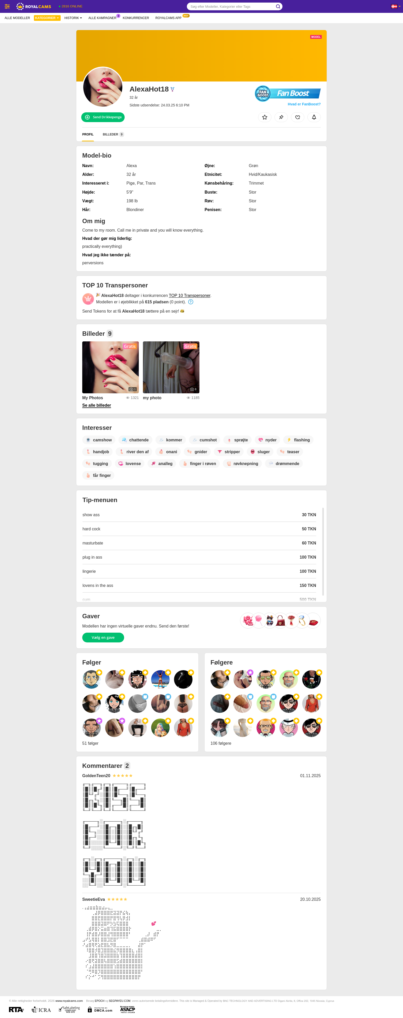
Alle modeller (17, 18)
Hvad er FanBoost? (304, 104)
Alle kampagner (103, 17)
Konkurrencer (136, 18)
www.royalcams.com (69, 1000)
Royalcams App (169, 17)
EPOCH (99, 1000)
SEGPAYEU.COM (120, 1000)
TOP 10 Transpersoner (189, 295)
